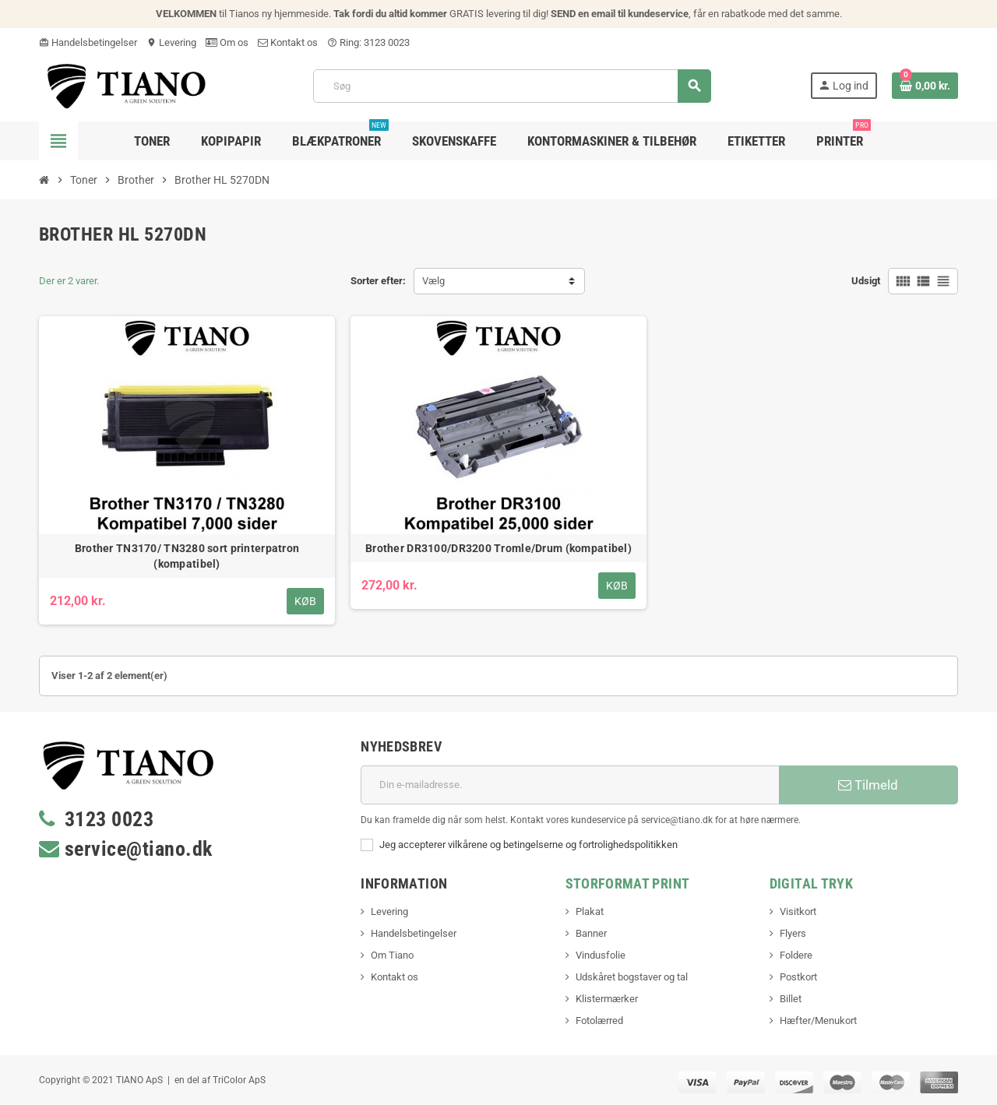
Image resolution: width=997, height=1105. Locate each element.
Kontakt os (288, 42)
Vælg (433, 281)
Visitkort (798, 911)
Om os (227, 42)
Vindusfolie (600, 955)
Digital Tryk (811, 883)
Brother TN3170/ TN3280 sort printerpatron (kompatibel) (187, 556)
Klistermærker (607, 999)
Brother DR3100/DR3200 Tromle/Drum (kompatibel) (498, 548)
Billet (790, 999)
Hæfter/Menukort (818, 1020)
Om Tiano (392, 955)
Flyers (793, 933)
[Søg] (511, 86)
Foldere (796, 955)
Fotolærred (599, 1020)
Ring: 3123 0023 (368, 42)
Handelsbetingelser (88, 42)
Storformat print (627, 883)
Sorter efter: (378, 281)
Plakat (590, 911)
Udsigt (865, 281)
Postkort (798, 977)
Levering (171, 42)
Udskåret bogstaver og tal (632, 977)
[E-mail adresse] (570, 784)
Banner (591, 933)
